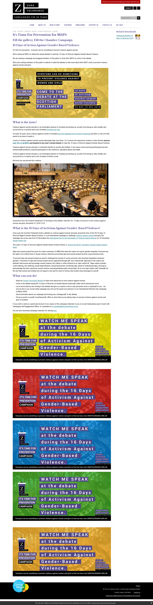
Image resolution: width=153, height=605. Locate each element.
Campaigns (27, 31)
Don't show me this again (108, 603)
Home (14, 31)
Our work (20, 31)
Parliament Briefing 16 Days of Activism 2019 (128, 37)
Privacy (138, 586)
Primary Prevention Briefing (33, 281)
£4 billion (53, 130)
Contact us (137, 592)
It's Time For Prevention (44, 31)
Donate (129, 8)
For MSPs (55, 31)
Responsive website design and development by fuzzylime (123, 596)
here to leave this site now (120, 2)
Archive (34, 31)
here (55, 311)
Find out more (96, 603)
